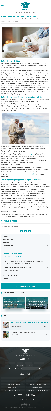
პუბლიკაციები (10, 363)
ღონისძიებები (39, 363)
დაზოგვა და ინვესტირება (37, 378)
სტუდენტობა (7, 237)
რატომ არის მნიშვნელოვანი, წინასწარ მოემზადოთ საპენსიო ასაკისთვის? (24, 261)
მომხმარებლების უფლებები (38, 384)
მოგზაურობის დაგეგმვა (10, 270)
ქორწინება (6, 242)
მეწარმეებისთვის (13, 387)
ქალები (5, 278)
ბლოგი (20, 363)
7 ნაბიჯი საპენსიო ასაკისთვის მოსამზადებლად (17, 263)
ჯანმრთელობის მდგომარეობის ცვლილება (17, 267)
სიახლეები (20, 365)
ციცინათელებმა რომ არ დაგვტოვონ (23, 332)
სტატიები (29, 365)
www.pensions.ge (27, 154)
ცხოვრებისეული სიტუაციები (12, 19)
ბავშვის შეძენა (8, 245)
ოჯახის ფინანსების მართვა (12, 276)
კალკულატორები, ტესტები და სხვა (38, 390)
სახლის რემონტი (8, 248)
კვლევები (28, 363)
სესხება (13, 381)
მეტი (46, 293)
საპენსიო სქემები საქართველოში (14, 256)
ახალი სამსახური (8, 239)
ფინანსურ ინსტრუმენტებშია (27, 174)
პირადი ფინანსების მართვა (13, 378)
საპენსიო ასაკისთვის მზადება (13, 253)
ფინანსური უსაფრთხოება (13, 384)
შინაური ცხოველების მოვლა (12, 273)
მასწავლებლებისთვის (37, 387)
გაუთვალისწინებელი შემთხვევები (14, 251)
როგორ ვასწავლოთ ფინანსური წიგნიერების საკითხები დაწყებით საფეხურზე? (29, 323)
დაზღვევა (38, 381)
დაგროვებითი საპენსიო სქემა (13, 259)
